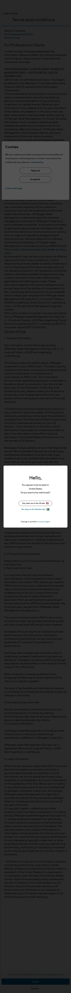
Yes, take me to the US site (35, 503)
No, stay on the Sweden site (35, 509)
